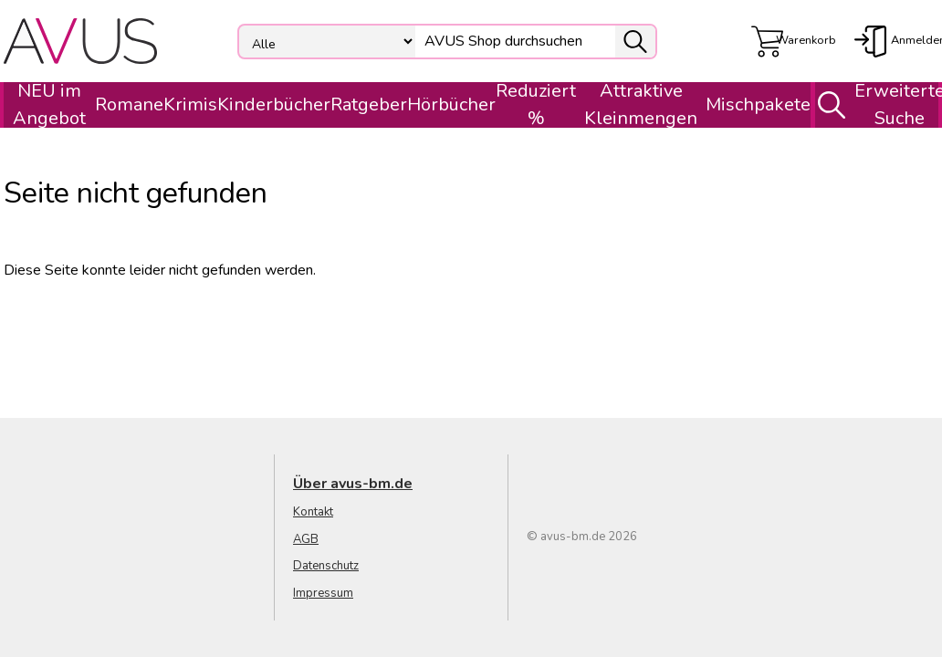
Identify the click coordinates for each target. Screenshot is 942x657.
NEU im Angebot (49, 105)
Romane (129, 104)
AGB (306, 539)
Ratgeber (368, 104)
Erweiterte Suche (874, 105)
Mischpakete (758, 104)
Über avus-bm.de (353, 484)
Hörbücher (451, 104)
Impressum (323, 593)
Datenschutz (326, 566)
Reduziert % (536, 105)
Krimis (190, 104)
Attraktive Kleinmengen (640, 105)
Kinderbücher (273, 104)
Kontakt (313, 512)
